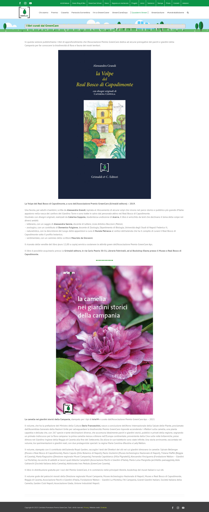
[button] (187, 12)
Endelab (104, 507)
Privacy (86, 507)
